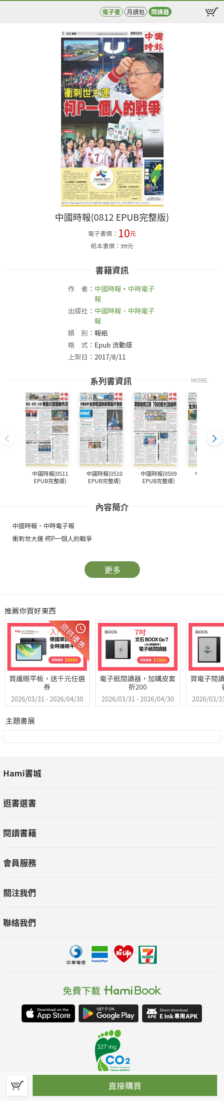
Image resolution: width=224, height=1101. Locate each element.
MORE (199, 380)
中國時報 (108, 288)
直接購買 (125, 1085)
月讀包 (135, 11)
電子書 (111, 11)
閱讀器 (160, 11)
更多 (112, 570)
